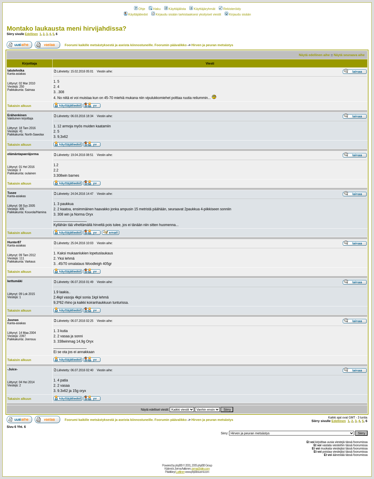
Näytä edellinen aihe (314, 55)
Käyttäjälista (175, 9)
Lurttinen (180, 471)
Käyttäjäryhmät (202, 9)
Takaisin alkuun (19, 105)
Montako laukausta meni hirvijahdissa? (67, 28)
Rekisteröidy (230, 9)
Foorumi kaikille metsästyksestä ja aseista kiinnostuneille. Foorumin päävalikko (126, 45)
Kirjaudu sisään (238, 14)
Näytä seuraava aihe (349, 55)
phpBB (178, 465)
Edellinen (31, 34)
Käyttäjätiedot (136, 14)
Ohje (139, 9)
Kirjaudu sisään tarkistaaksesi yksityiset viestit (186, 14)
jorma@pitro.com (200, 468)
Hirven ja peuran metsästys (212, 45)
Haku (155, 9)
